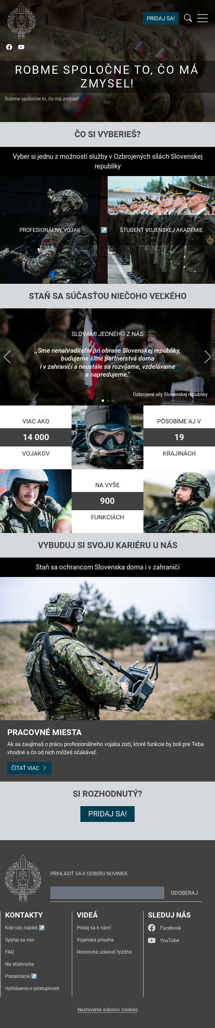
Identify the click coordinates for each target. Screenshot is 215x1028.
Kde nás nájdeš (21, 928)
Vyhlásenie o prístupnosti (32, 988)
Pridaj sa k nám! (94, 928)
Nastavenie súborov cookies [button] (108, 1010)
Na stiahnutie (19, 964)
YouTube (163, 941)
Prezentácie (17, 976)
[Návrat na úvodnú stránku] (21, 20)
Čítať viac (29, 768)
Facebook (164, 928)
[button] (103, 400)
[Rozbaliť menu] (202, 18)
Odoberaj (184, 893)
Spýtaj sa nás (19, 940)
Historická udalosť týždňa (104, 952)
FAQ (9, 952)
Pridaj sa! (161, 18)
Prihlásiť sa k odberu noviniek (89, 874)
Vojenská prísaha (95, 940)
